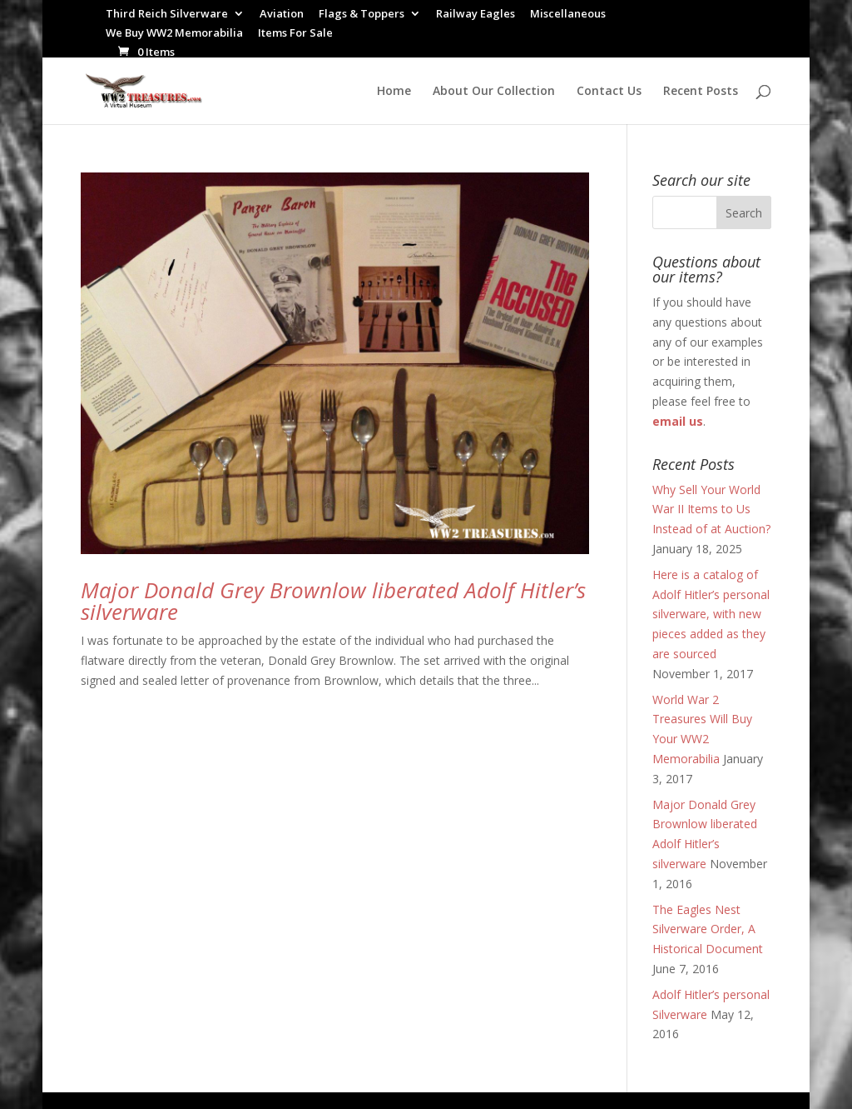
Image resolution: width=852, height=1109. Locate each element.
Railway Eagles (475, 14)
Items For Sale (295, 33)
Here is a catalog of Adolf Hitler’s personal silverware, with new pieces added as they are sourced (711, 614)
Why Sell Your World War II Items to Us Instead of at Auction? (711, 509)
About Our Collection (494, 91)
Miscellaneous (568, 14)
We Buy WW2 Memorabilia (174, 33)
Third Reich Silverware (167, 14)
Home (394, 91)
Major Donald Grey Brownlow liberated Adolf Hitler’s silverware (333, 601)
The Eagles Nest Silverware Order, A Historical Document (707, 929)
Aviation (282, 14)
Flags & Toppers (361, 14)
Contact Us (609, 91)
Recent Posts (700, 91)
